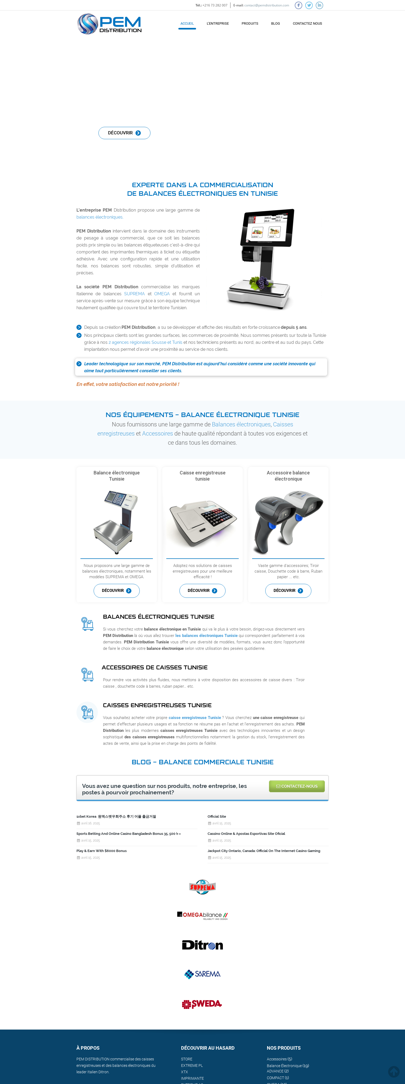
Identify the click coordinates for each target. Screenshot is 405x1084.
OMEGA (162, 293)
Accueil (187, 23)
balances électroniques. (99, 217)
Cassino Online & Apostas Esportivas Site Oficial (246, 834)
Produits (250, 23)
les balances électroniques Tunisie (206, 635)
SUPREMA (134, 293)
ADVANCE (275, 1071)
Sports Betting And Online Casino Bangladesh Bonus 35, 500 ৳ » (128, 834)
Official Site (217, 816)
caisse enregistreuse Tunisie (195, 717)
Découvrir (116, 590)
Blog (275, 23)
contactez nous (307, 23)
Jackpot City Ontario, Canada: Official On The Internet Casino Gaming (264, 851)
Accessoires (157, 433)
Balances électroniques (241, 424)
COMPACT (275, 1078)
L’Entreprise (218, 23)
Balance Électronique (284, 1066)
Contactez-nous (297, 786)
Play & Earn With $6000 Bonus (101, 851)
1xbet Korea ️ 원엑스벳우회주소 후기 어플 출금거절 (116, 816)
